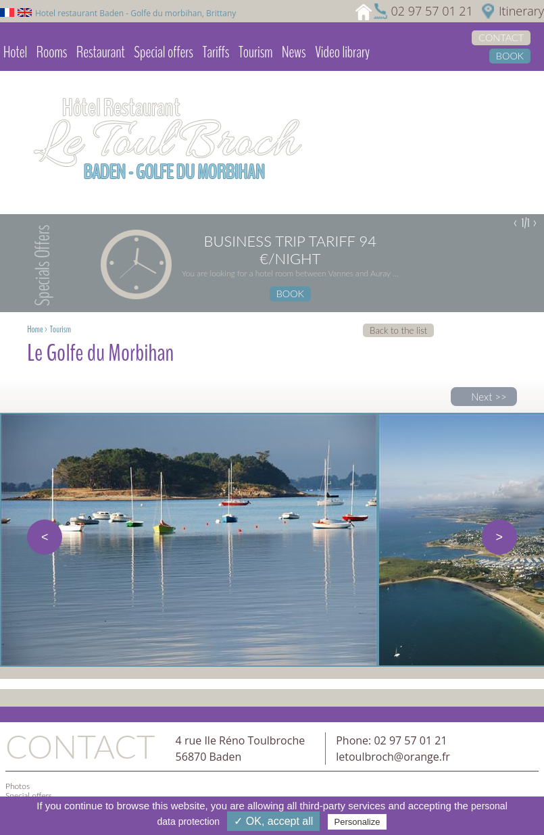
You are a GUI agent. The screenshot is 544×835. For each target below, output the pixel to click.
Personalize (357, 822)
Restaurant (100, 52)
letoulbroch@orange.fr (393, 756)
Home (35, 329)
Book (510, 55)
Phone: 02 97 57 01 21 (391, 740)
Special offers (163, 52)
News (293, 52)
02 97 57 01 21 (431, 11)
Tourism (255, 52)
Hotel (15, 52)
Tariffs (215, 52)
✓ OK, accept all (273, 821)
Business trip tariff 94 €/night (290, 250)
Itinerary (521, 11)
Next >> (488, 396)
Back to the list (398, 330)
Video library (342, 52)
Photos (17, 786)
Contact (501, 37)
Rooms (52, 52)
